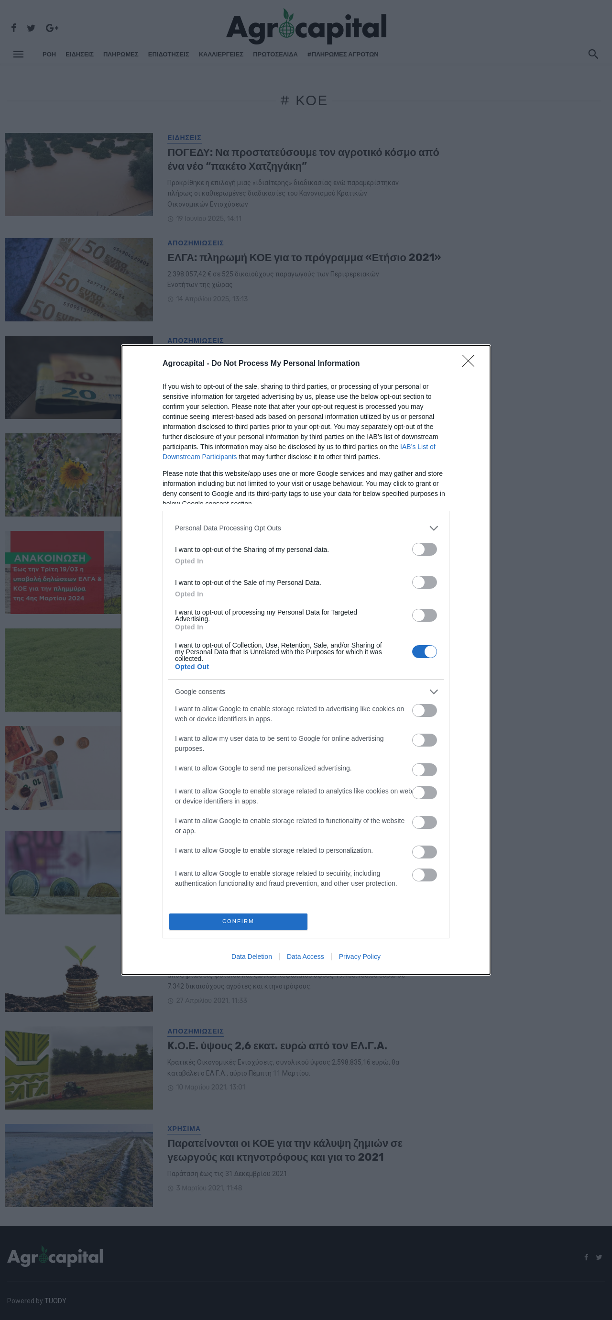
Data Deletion (251, 958)
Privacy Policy (360, 958)
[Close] (471, 362)
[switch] (424, 547)
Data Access (305, 958)
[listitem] (306, 526)
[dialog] (306, 660)
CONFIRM (240, 921)
